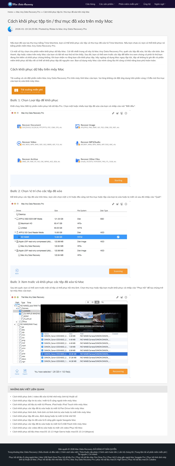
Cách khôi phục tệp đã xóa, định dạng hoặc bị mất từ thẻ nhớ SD (44, 416)
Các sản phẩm (106, 4)
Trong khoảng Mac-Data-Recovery (22, 452)
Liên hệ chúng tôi (126, 452)
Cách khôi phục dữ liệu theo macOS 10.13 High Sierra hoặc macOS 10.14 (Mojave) (53, 431)
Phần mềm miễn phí (128, 4)
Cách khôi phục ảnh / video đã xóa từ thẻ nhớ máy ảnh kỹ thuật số (45, 396)
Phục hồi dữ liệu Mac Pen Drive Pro (91, 457)
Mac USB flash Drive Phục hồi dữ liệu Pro (57, 457)
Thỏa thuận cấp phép (88, 452)
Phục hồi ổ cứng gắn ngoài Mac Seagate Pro (126, 457)
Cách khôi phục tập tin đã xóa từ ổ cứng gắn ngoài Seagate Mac (44, 420)
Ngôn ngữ (159, 4)
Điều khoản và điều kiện (49, 452)
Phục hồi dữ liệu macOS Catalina (142, 459)
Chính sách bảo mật (69, 452)
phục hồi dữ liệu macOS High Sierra (111, 459)
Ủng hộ (147, 4)
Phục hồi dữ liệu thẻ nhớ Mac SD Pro (53, 459)
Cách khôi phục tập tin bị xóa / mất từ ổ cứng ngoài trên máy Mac (45, 400)
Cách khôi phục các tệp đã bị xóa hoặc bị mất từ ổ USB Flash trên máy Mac (50, 424)
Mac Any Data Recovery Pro (73, 29)
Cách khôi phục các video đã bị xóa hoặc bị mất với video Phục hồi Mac (48, 428)
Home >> (12, 12)
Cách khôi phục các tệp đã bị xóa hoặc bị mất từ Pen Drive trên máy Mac (48, 408)
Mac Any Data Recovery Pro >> (29, 12)
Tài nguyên (82, 454)
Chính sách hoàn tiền (108, 452)
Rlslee (52, 29)
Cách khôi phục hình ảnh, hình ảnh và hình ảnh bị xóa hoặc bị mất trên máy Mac (52, 412)
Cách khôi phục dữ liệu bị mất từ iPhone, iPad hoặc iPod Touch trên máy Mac (50, 404)
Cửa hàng (90, 4)
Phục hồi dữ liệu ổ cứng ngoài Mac (23, 457)
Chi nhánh (93, 454)
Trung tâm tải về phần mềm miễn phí (150, 452)
